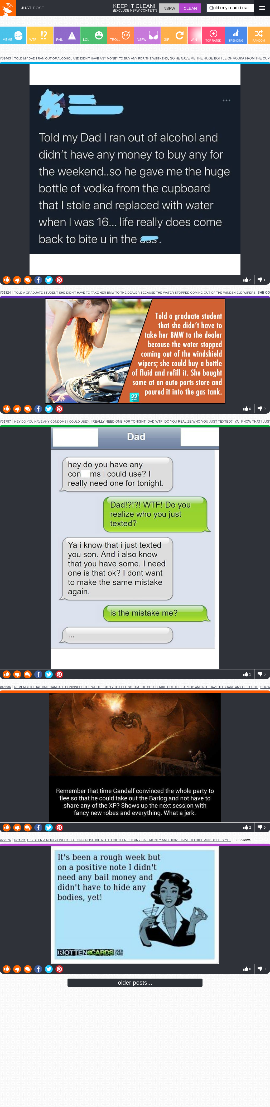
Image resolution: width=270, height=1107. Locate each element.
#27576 (5, 840)
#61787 (5, 421)
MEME (12, 36)
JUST (32, 8)
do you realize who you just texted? (198, 421)
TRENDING (236, 35)
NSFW (147, 36)
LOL (93, 36)
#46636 (5, 687)
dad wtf (155, 421)
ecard (19, 840)
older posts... (135, 982)
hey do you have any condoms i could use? (51, 421)
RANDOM (258, 36)
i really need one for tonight (118, 421)
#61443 (5, 58)
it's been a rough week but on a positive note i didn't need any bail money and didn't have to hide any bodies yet (129, 840)
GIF (174, 36)
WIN (201, 36)
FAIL (66, 36)
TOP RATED (213, 36)
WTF (38, 36)
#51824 (5, 292)
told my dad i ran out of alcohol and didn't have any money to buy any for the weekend (91, 58)
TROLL (120, 36)
